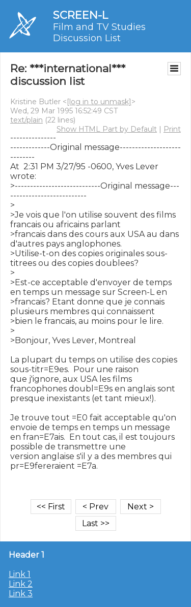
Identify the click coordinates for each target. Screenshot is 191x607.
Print (172, 129)
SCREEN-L (80, 15)
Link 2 (21, 584)
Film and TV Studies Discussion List (99, 32)
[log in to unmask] (99, 101)
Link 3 (21, 593)
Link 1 (20, 574)
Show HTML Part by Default (107, 129)
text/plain (26, 120)
